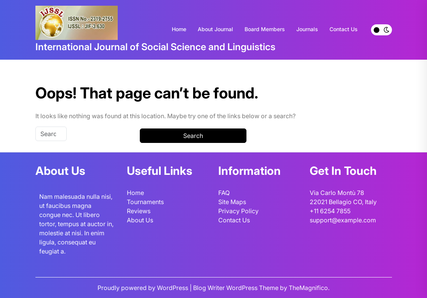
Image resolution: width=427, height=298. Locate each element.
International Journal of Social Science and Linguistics (155, 46)
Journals (307, 29)
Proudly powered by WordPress (144, 288)
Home (179, 29)
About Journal (215, 29)
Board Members (265, 29)
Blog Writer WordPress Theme (236, 288)
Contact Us (343, 29)
